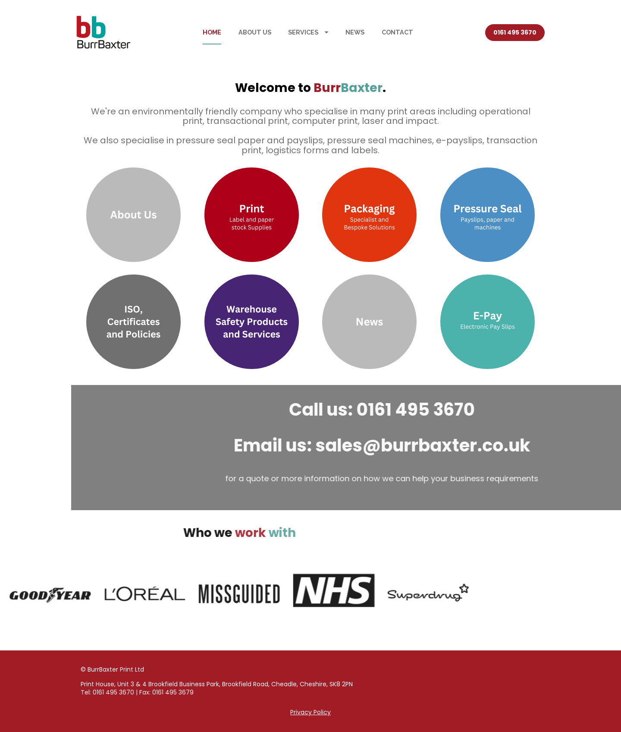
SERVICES (308, 32)
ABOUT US (254, 32)
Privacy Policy (310, 712)
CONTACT (397, 32)
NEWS (354, 32)
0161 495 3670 (514, 32)
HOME (212, 32)
